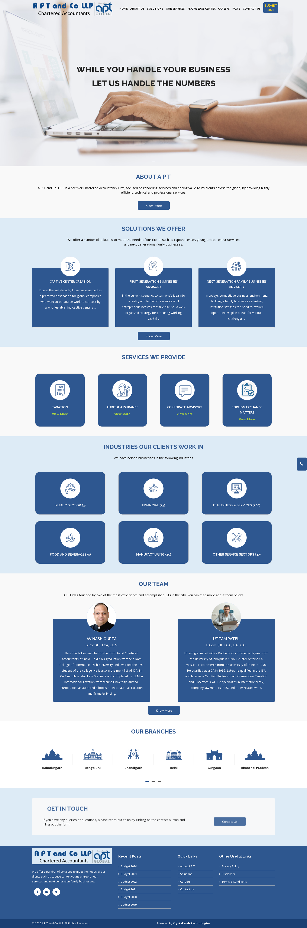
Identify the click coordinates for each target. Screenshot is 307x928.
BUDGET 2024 (271, 7)
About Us (137, 8)
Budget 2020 (129, 897)
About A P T (187, 866)
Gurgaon (254, 768)
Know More (154, 206)
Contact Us (252, 8)
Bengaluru (133, 768)
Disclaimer (228, 874)
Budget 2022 (129, 881)
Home (123, 8)
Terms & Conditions (234, 881)
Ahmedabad (52, 768)
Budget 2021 (129, 889)
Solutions (155, 8)
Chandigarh (174, 768)
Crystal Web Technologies (191, 923)
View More (60, 414)
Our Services (175, 8)
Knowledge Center (201, 8)
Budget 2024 (129, 866)
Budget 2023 (129, 874)
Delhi (214, 768)
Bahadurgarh (93, 768)
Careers (224, 8)
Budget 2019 (129, 904)
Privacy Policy (230, 866)
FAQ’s (236, 8)
